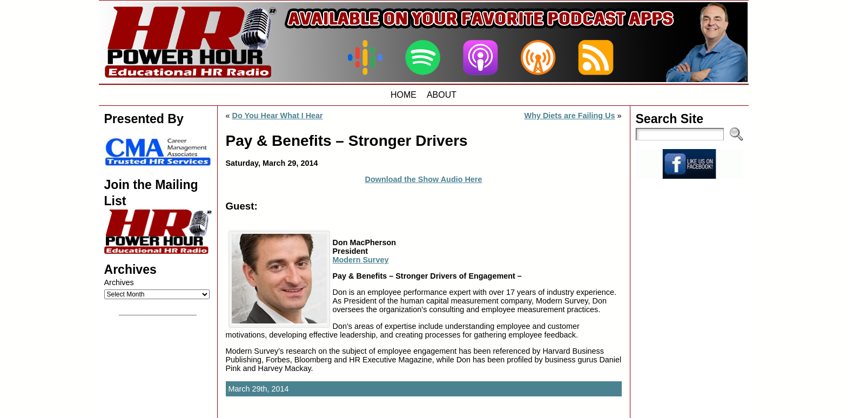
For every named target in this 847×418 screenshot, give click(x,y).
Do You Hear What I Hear (277, 115)
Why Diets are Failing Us (570, 115)
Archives (119, 282)
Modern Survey (361, 259)
